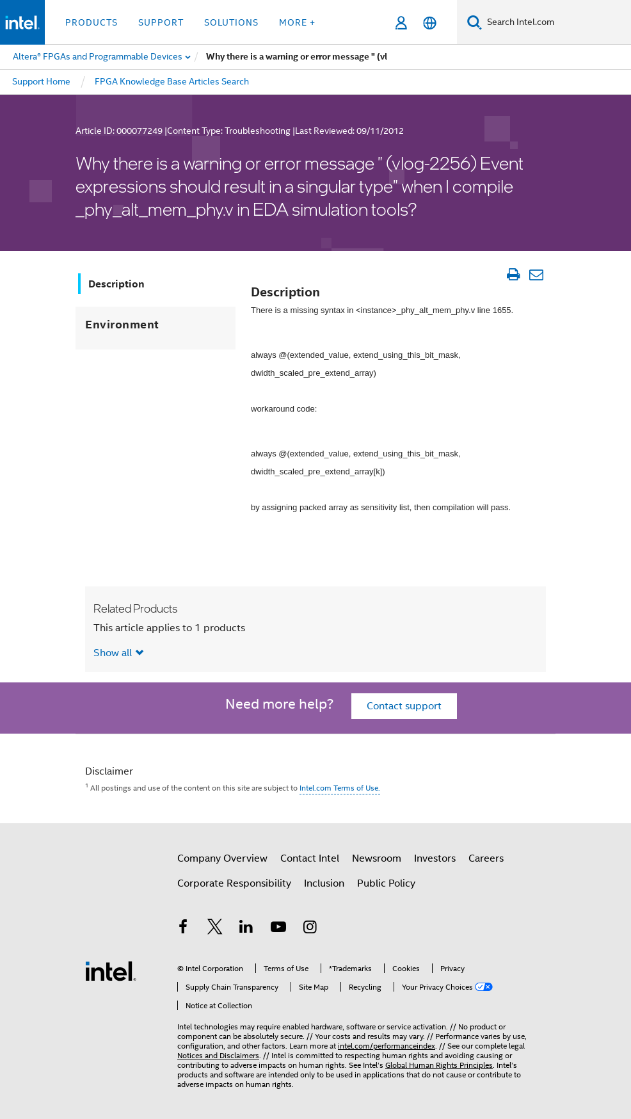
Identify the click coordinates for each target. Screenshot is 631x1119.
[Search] (474, 22)
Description (116, 284)
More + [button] (297, 22)
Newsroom (376, 858)
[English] (430, 23)
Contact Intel (309, 858)
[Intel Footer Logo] (110, 970)
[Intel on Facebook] (183, 928)
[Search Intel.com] (556, 22)
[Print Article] (513, 274)
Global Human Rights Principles (439, 1065)
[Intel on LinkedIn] (246, 928)
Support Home (41, 81)
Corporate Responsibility (234, 883)
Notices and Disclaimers (218, 1055)
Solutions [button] (231, 22)
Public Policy (386, 883)
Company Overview (222, 858)
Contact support (404, 706)
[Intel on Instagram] (310, 928)
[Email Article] (536, 274)
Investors (435, 858)
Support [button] (161, 22)
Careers (486, 858)
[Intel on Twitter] (215, 928)
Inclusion (324, 883)
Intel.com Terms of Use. (340, 788)
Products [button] (91, 22)
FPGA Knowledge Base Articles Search (172, 81)
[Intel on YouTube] (278, 928)
